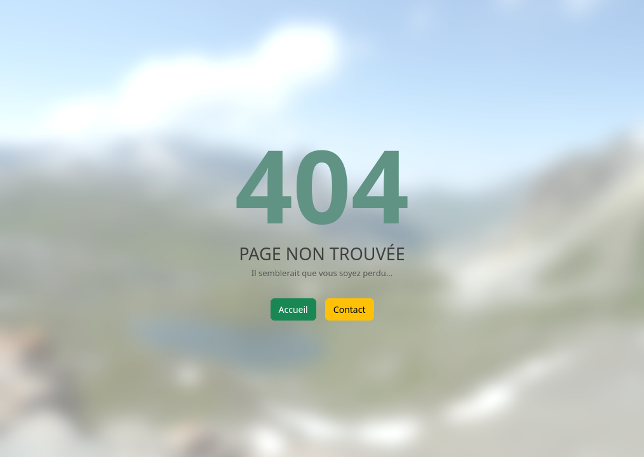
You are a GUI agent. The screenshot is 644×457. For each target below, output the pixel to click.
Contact (349, 309)
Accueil (293, 309)
